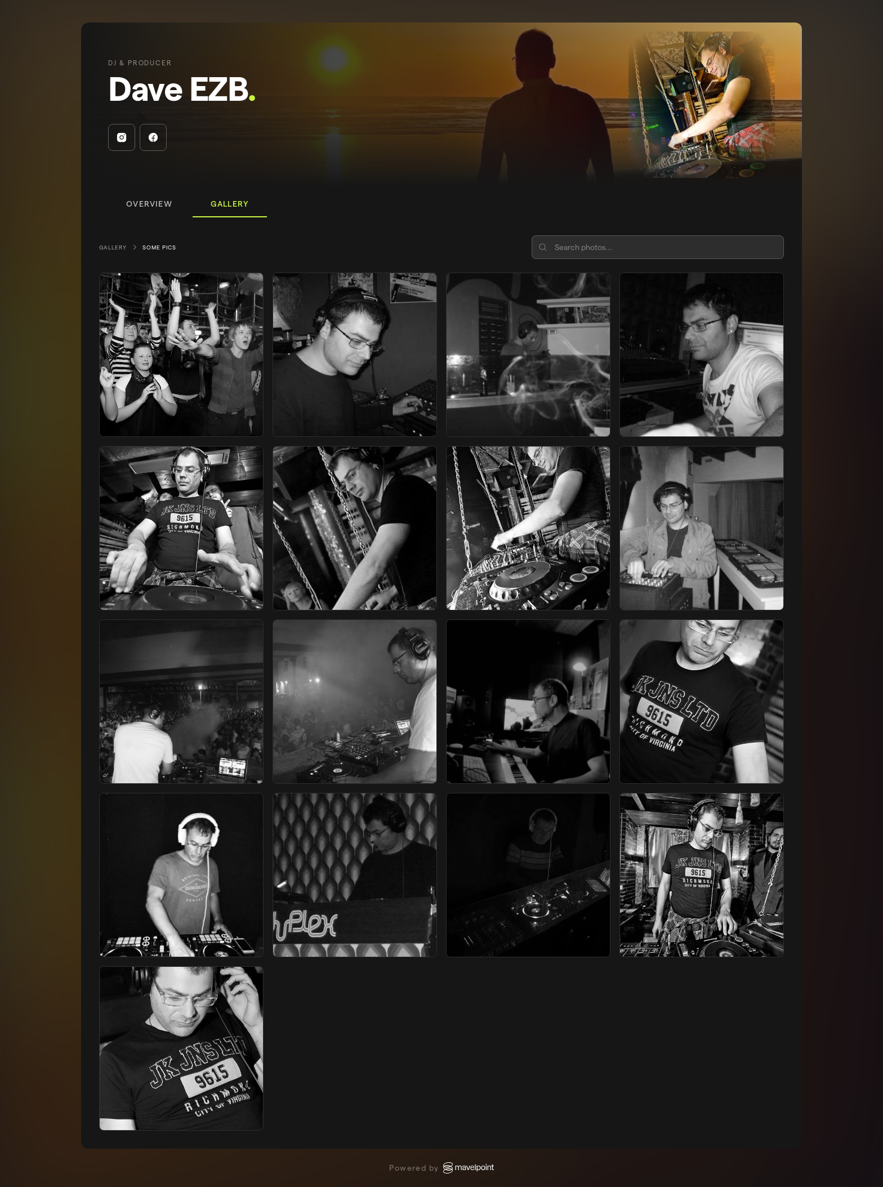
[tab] (149, 204)
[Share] (774, 204)
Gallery (113, 247)
